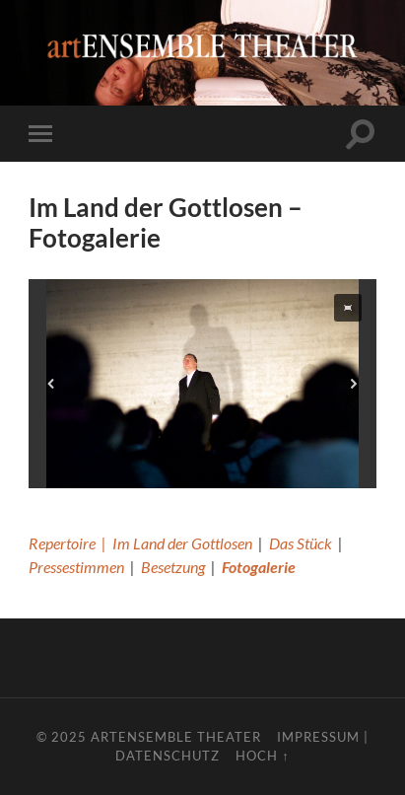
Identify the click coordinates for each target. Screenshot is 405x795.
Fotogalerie (259, 566)
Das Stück (300, 543)
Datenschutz (167, 755)
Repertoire (62, 543)
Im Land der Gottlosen (182, 543)
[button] (348, 308)
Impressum (318, 737)
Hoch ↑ (262, 755)
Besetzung (173, 566)
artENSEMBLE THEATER (176, 737)
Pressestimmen (76, 566)
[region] (202, 383)
